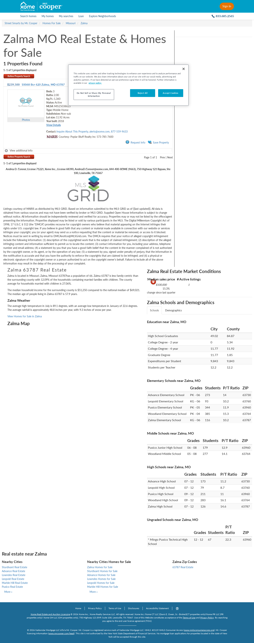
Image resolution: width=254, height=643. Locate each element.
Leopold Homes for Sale (100, 582)
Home (78, 608)
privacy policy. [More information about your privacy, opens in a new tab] (95, 83)
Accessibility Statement (157, 608)
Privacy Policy (95, 608)
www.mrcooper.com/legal (61, 633)
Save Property (158, 142)
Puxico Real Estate (12, 586)
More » (8, 591)
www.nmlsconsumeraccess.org (199, 630)
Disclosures (133, 608)
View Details (53, 125)
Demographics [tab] (173, 310)
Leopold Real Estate (13, 578)
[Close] (183, 69)
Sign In (226, 6)
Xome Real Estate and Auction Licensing (50, 614)
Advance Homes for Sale (101, 575)
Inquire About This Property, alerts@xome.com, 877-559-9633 (92, 131)
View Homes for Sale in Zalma (24, 316)
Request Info (135, 142)
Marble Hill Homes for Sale (102, 586)
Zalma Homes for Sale (99, 567)
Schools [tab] (154, 310)
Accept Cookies (170, 93)
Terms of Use (115, 608)
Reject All (143, 93)
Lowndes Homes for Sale (101, 578)
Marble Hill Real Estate (15, 582)
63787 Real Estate (182, 567)
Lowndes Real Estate (13, 575)
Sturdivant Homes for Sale (102, 571)
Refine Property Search (19, 76)
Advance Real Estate (13, 571)
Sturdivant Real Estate (14, 567)
